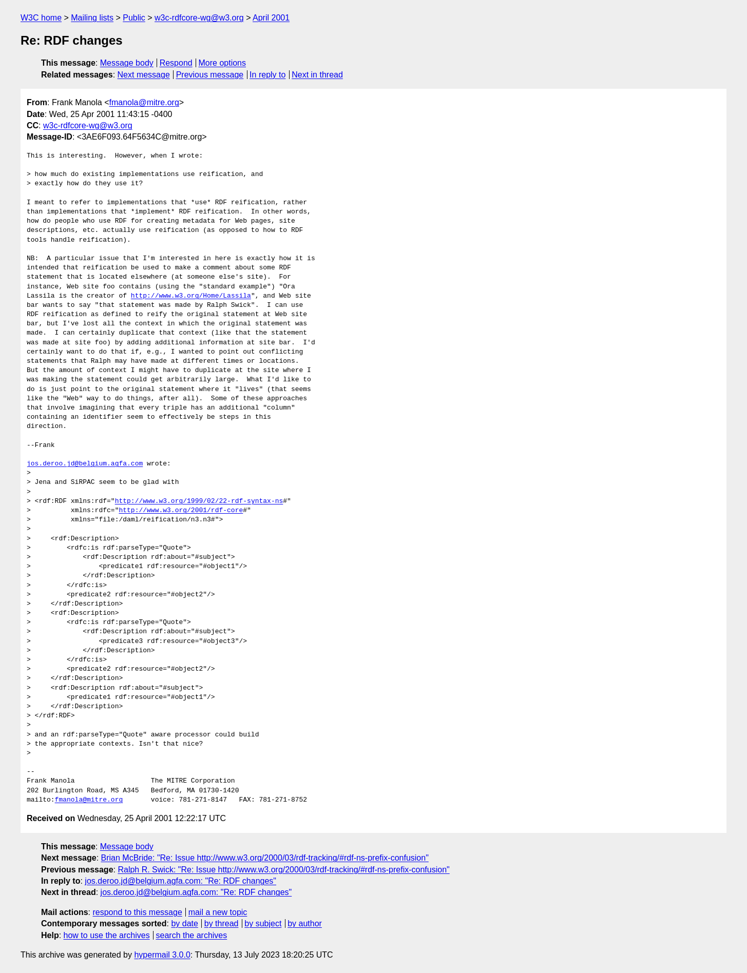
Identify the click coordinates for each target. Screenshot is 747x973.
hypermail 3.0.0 (162, 954)
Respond (176, 63)
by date (184, 923)
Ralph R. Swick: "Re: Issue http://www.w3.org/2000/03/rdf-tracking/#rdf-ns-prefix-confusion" (283, 869)
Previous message (210, 74)
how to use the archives (107, 935)
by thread (221, 923)
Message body (127, 63)
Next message (144, 74)
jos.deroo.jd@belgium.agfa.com (85, 464)
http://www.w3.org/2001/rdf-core (181, 510)
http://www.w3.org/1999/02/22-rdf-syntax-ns (199, 501)
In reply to (267, 74)
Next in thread (317, 74)
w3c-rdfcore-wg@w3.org (199, 17)
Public (134, 17)
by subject (262, 923)
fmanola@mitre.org (144, 102)
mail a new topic (217, 912)
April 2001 (271, 17)
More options (222, 63)
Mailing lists (92, 17)
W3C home (41, 17)
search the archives (191, 935)
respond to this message (137, 912)
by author (305, 923)
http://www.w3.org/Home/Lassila (191, 296)
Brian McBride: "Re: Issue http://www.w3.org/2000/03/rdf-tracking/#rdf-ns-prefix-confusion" (265, 857)
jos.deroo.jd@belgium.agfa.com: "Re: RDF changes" (180, 881)
